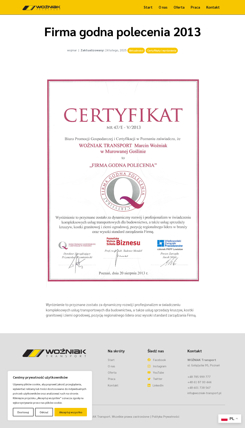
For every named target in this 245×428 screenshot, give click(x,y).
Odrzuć (44, 412)
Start (148, 7)
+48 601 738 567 (199, 387)
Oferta (179, 7)
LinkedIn (155, 385)
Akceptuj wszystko (70, 412)
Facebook (157, 360)
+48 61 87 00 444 (199, 382)
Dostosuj (23, 412)
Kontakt (213, 7)
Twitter (155, 379)
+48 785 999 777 (199, 377)
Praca (195, 7)
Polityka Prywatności (165, 416)
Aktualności (136, 50)
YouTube (156, 372)
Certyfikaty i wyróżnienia (161, 50)
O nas (163, 7)
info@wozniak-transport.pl (204, 393)
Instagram (157, 366)
